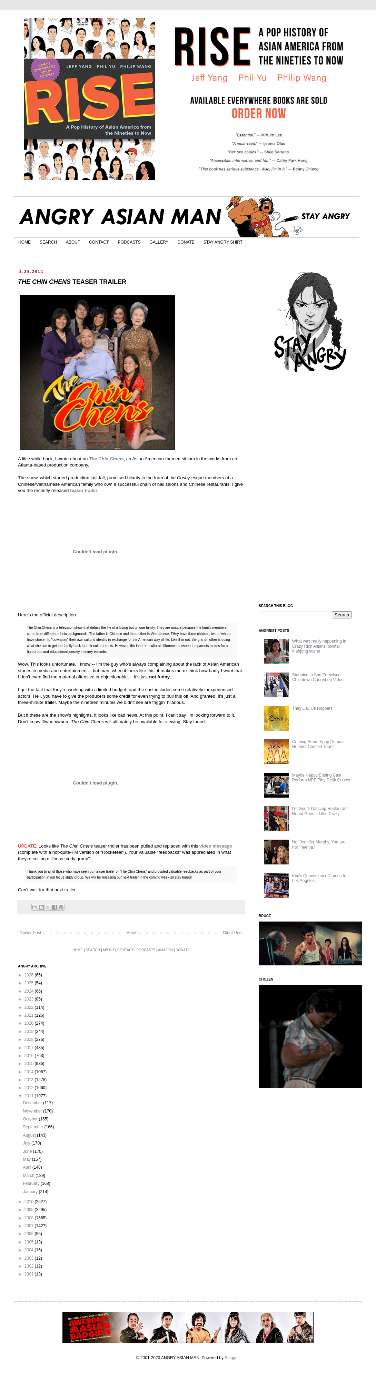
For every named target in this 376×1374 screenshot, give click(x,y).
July (27, 1143)
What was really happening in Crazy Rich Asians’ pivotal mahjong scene (319, 646)
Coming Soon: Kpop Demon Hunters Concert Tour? (318, 744)
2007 (29, 1225)
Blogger (232, 1357)
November (33, 1111)
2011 (29, 1096)
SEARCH (48, 242)
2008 (29, 1218)
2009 (29, 1209)
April (27, 1167)
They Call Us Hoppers (312, 708)
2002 (29, 1266)
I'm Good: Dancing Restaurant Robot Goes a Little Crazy (320, 811)
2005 (29, 1242)
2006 (29, 1233)
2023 (29, 999)
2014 (29, 1071)
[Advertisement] (310, 488)
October (31, 1119)
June (28, 1151)
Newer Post (30, 932)
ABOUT (73, 242)
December (33, 1102)
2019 (29, 1031)
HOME (24, 242)
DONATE (186, 242)
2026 (29, 975)
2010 (29, 1201)
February (31, 1183)
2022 (29, 1007)
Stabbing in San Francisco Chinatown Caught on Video (318, 677)
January (31, 1191)
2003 (29, 1258)
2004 (29, 1250)
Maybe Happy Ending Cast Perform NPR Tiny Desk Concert (322, 777)
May (27, 1159)
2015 (29, 1063)
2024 (29, 991)
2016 (29, 1055)
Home (132, 932)
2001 (29, 1274)
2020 (29, 1023)
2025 (29, 983)
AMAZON (165, 950)
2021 (29, 1015)
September (33, 1127)
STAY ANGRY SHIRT (223, 242)
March (29, 1175)
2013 (29, 1079)
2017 (29, 1047)
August (30, 1135)
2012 (29, 1087)
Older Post (233, 932)
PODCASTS (129, 242)
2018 (29, 1039)
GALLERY (158, 242)
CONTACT (99, 242)
